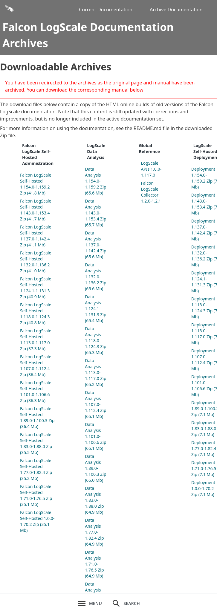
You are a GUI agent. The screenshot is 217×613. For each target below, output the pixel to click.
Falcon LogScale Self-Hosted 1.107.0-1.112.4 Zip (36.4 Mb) (35, 365)
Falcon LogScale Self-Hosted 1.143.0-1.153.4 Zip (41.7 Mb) (35, 210)
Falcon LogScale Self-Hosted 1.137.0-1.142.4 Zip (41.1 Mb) (35, 236)
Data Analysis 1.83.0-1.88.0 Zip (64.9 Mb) (94, 500)
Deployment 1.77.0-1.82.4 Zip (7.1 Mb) (203, 448)
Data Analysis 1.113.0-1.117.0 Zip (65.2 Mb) (95, 372)
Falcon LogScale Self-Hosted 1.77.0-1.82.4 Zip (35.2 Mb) (36, 469)
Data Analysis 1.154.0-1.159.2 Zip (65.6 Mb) (95, 181)
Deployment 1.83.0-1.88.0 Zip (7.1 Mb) (203, 428)
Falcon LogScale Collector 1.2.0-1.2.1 (151, 192)
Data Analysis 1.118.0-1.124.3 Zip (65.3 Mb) (95, 340)
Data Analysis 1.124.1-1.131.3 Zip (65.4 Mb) (95, 308)
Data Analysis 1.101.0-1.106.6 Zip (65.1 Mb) (95, 436)
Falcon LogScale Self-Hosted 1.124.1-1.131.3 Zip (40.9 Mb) (35, 287)
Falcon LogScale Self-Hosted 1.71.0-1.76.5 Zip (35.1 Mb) (36, 495)
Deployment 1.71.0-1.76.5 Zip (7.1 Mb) (203, 468)
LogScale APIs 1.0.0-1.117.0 (151, 169)
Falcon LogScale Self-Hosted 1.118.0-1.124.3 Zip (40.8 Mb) (35, 313)
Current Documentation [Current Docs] (105, 9)
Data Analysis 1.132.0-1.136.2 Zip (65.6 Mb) (95, 276)
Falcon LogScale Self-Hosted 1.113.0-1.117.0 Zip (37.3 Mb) (35, 339)
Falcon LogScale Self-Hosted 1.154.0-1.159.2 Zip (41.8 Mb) (35, 184)
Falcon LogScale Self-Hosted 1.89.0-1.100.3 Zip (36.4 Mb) (37, 417)
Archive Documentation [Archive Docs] (176, 9)
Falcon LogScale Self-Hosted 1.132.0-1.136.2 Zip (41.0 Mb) (35, 262)
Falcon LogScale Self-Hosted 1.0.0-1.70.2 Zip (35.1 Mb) (37, 521)
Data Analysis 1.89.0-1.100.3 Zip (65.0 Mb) (95, 468)
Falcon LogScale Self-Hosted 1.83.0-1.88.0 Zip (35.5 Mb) (36, 443)
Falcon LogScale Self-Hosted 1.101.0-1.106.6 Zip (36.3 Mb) (35, 391)
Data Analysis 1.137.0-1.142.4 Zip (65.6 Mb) (95, 245)
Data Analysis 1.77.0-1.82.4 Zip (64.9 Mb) (94, 532)
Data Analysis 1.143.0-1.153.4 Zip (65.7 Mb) (95, 213)
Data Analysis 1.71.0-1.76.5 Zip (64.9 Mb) (94, 564)
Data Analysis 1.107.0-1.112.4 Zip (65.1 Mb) (95, 404)
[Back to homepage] (38, 9)
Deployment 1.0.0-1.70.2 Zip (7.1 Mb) (203, 488)
